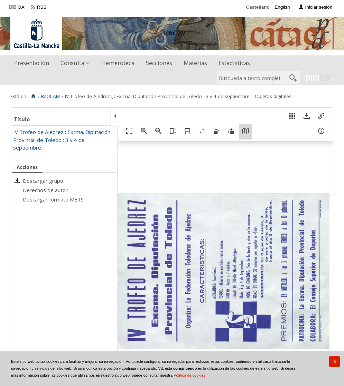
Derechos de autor (45, 190)
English (282, 7)
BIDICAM (50, 96)
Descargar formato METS (53, 199)
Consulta (72, 63)
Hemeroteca (117, 63)
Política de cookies (189, 375)
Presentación (31, 63)
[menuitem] (33, 63)
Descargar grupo (43, 180)
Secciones (159, 63)
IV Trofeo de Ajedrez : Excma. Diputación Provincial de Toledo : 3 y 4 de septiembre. (61, 139)
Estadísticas (234, 63)
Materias (195, 63)
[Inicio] (33, 96)
